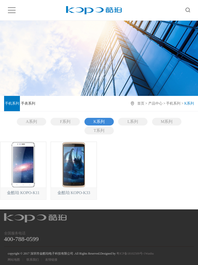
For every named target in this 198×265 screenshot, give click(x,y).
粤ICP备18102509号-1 (130, 253)
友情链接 (51, 259)
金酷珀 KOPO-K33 (73, 193)
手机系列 (12, 103)
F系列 (65, 121)
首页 (140, 103)
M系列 (166, 121)
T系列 (99, 130)
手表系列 (28, 103)
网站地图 (14, 259)
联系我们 (33, 259)
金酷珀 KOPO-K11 (23, 193)
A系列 (31, 121)
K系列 (99, 121)
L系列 (133, 121)
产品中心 (155, 103)
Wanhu (149, 253)
